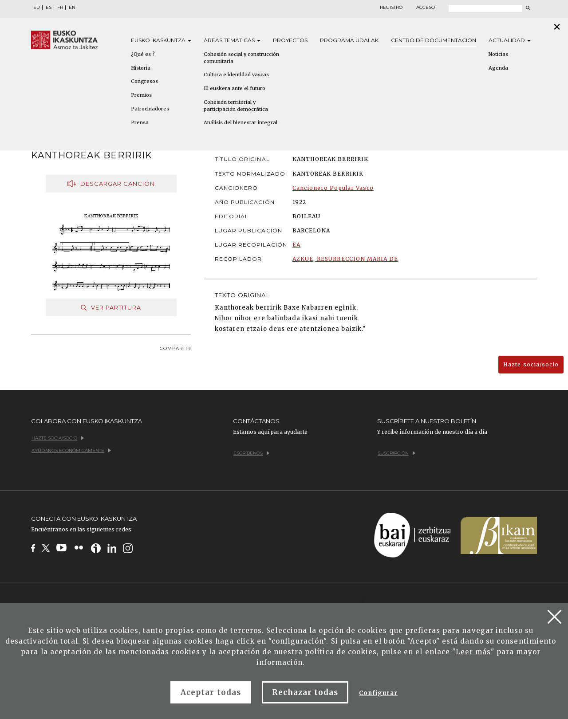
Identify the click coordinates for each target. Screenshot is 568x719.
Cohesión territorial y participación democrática (236, 105)
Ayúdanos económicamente (71, 450)
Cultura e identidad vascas (236, 74)
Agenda (498, 68)
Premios (141, 95)
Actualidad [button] (510, 40)
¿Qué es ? (143, 54)
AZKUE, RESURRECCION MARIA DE (345, 258)
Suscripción (396, 453)
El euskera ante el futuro (234, 88)
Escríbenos (251, 453)
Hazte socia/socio (531, 364)
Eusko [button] (161, 40)
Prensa (140, 122)
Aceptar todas (211, 692)
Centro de (433, 40)
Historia (140, 68)
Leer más (473, 652)
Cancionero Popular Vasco (333, 188)
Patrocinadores (150, 109)
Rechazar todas (305, 692)
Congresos (144, 81)
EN (72, 7)
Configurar (378, 693)
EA (296, 244)
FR (60, 7)
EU (36, 7)
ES (48, 7)
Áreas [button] (232, 40)
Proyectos (290, 40)
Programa (349, 40)
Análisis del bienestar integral (240, 122)
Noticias (498, 54)
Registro (391, 7)
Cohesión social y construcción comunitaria (241, 57)
